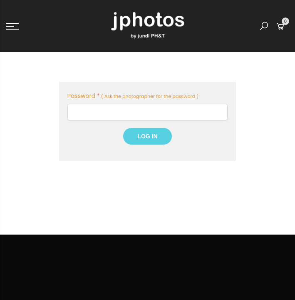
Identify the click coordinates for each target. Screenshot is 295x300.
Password (83, 96)
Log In (147, 136)
